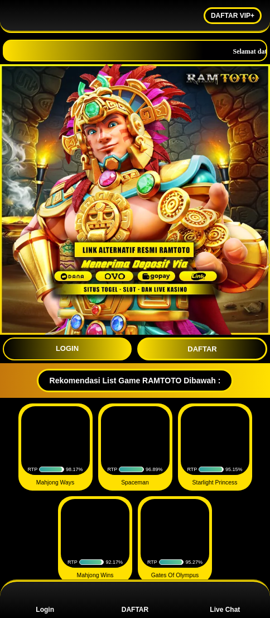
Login (45, 600)
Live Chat (225, 600)
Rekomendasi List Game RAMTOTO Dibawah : (135, 380)
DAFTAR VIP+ (232, 16)
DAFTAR (201, 349)
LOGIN (67, 348)
